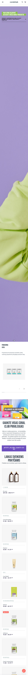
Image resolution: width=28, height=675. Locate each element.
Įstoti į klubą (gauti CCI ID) (14, 448)
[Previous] (19, 388)
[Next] (24, 388)
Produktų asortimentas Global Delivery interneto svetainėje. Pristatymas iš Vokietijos (11, 19)
